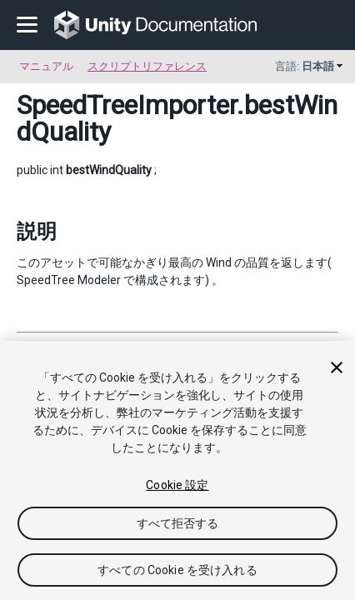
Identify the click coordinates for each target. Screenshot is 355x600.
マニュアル (46, 66)
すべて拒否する (178, 523)
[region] (177, 470)
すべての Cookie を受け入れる (178, 570)
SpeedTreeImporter (127, 105)
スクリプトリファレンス (147, 66)
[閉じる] (337, 367)
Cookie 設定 (177, 485)
